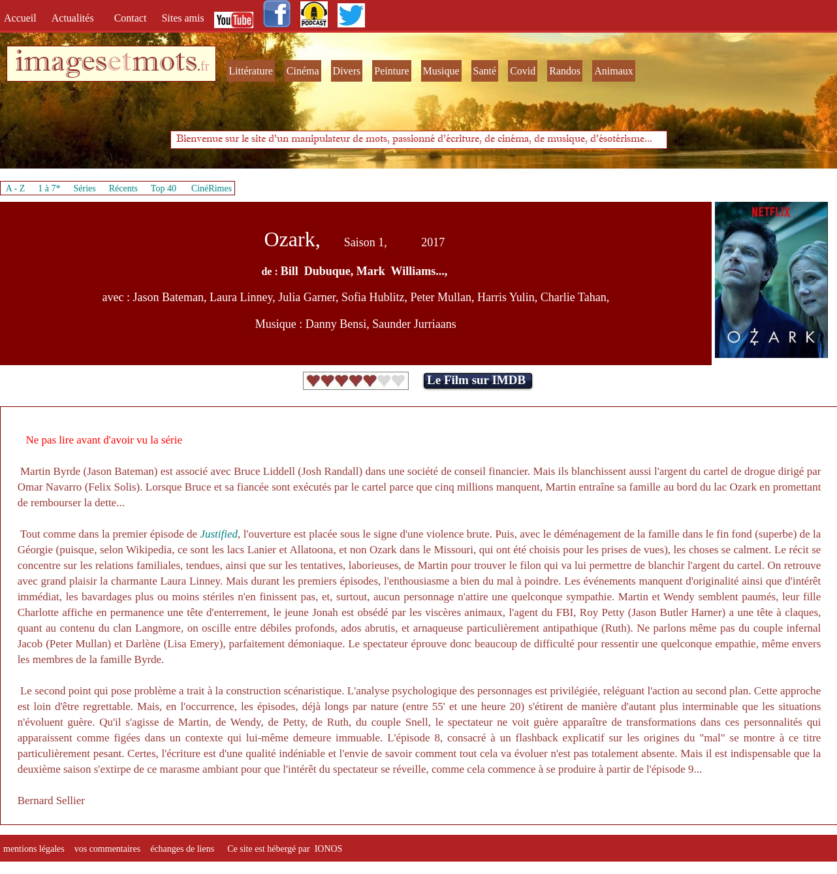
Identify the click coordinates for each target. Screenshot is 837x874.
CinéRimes (211, 188)
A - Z (15, 188)
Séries (85, 188)
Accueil (23, 18)
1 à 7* (49, 188)
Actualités (77, 18)
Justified (219, 534)
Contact (132, 18)
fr (204, 66)
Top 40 (164, 188)
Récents (123, 188)
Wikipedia (149, 549)
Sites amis (182, 18)
